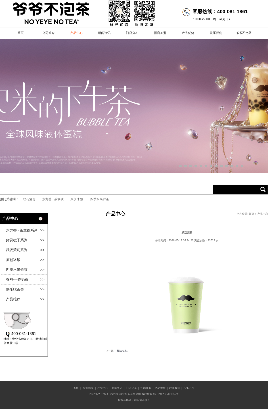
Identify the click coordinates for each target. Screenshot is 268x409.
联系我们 (216, 33)
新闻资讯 (104, 33)
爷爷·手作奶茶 (25, 279)
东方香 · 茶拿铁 (53, 199)
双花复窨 (29, 199)
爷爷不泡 (189, 388)
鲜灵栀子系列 (25, 240)
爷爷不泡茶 (244, 33)
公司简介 (48, 33)
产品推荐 (25, 299)
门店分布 (132, 33)
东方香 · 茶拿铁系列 (25, 230)
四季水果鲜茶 (99, 199)
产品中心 (76, 33)
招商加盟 (160, 33)
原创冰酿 (76, 199)
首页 (20, 33)
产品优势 (188, 33)
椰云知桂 (122, 350)
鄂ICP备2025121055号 (166, 394)
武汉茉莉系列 (25, 250)
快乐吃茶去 (25, 289)
